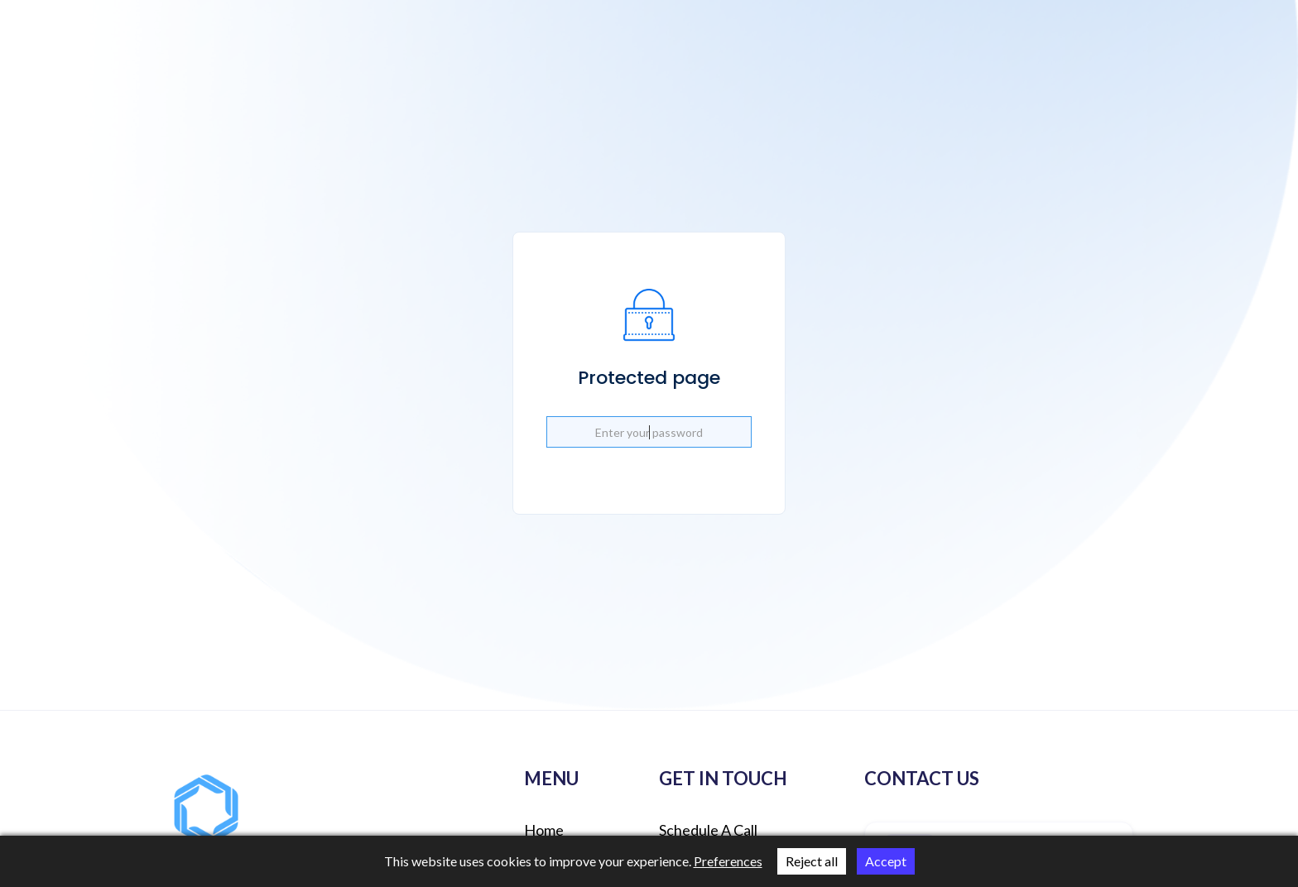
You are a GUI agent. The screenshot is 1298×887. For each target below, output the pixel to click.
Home (544, 830)
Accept (885, 861)
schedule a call (708, 830)
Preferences (728, 861)
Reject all (812, 861)
